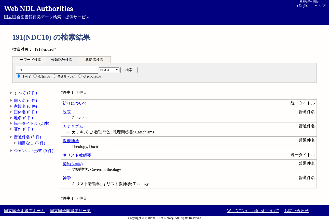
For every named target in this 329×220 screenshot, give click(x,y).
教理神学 (71, 141)
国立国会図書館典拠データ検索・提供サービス (164, 11)
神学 (67, 178)
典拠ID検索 (94, 60)
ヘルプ (320, 6)
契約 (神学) (73, 164)
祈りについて (75, 103)
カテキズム (73, 126)
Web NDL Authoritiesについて (253, 211)
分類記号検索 (61, 60)
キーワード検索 (28, 60)
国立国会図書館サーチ (70, 211)
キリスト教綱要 (77, 155)
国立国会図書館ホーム (24, 211)
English (304, 6)
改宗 (67, 112)
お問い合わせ (296, 211)
